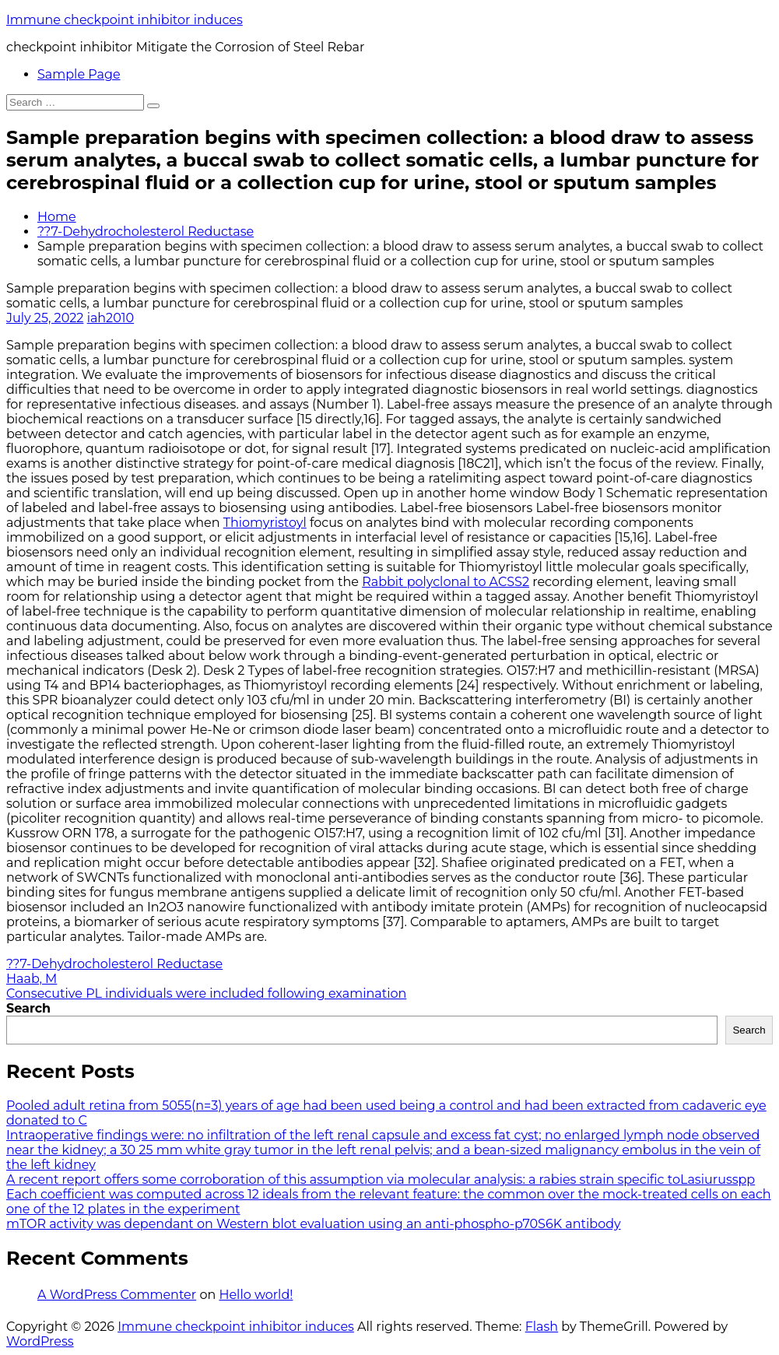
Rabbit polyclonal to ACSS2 (445, 581)
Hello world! (256, 1294)
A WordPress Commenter (116, 1294)
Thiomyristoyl (265, 522)
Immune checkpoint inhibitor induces (124, 19)
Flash (542, 1326)
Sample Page (79, 74)
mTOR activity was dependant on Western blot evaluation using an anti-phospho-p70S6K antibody (313, 1223)
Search (28, 1008)
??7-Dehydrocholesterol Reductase (145, 231)
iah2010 (111, 318)
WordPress (40, 1341)
